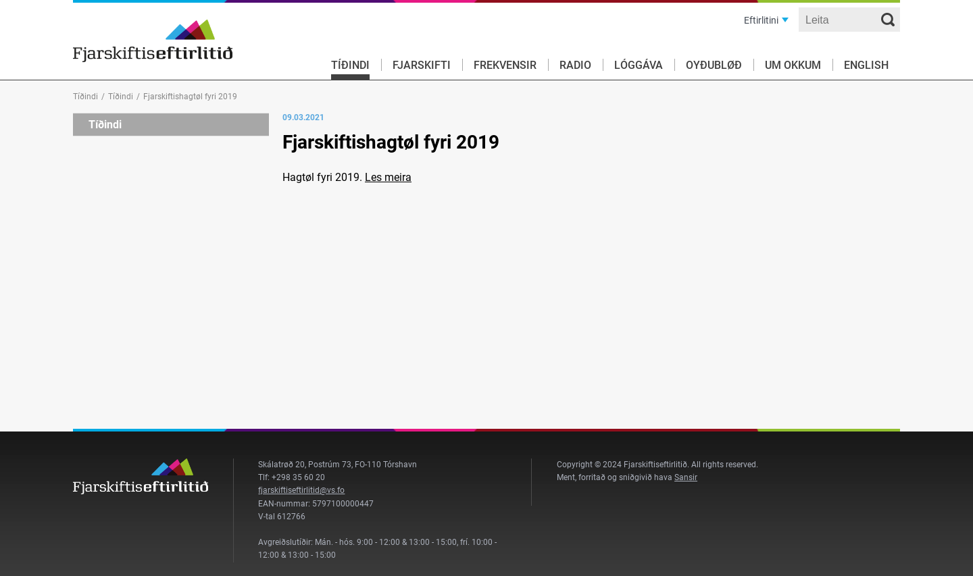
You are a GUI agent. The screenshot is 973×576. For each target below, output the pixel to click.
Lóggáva (638, 65)
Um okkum (793, 65)
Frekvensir (505, 65)
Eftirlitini (761, 20)
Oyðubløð (714, 65)
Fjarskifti (422, 65)
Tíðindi (350, 65)
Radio (575, 65)
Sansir (685, 477)
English (866, 65)
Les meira (388, 177)
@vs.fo (332, 490)
